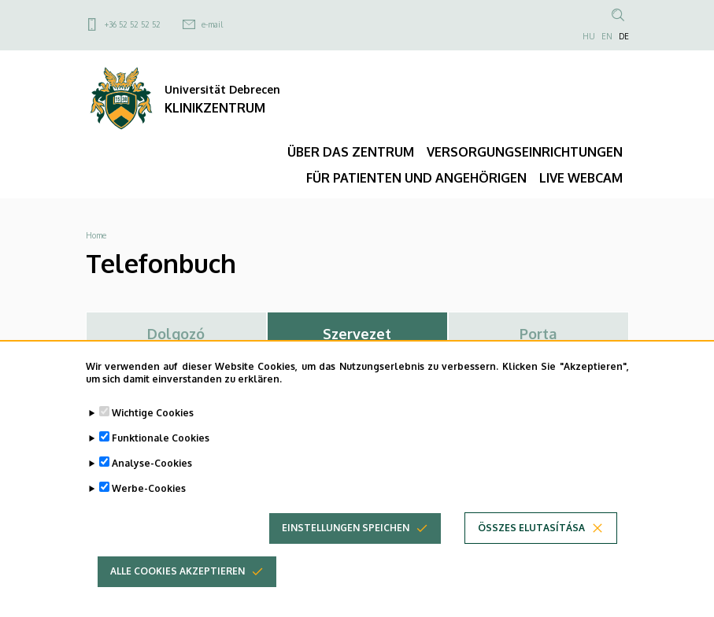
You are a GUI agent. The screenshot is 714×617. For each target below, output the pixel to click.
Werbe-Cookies (149, 505)
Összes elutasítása (531, 544)
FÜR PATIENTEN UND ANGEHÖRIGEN (416, 178)
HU (589, 36)
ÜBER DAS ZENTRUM (350, 152)
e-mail (212, 24)
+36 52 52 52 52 (133, 24)
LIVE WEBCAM (581, 178)
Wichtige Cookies (153, 429)
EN (606, 36)
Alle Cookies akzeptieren (177, 587)
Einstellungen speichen (345, 544)
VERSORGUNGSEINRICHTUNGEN (525, 152)
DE (624, 36)
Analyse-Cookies (152, 480)
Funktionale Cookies (160, 454)
